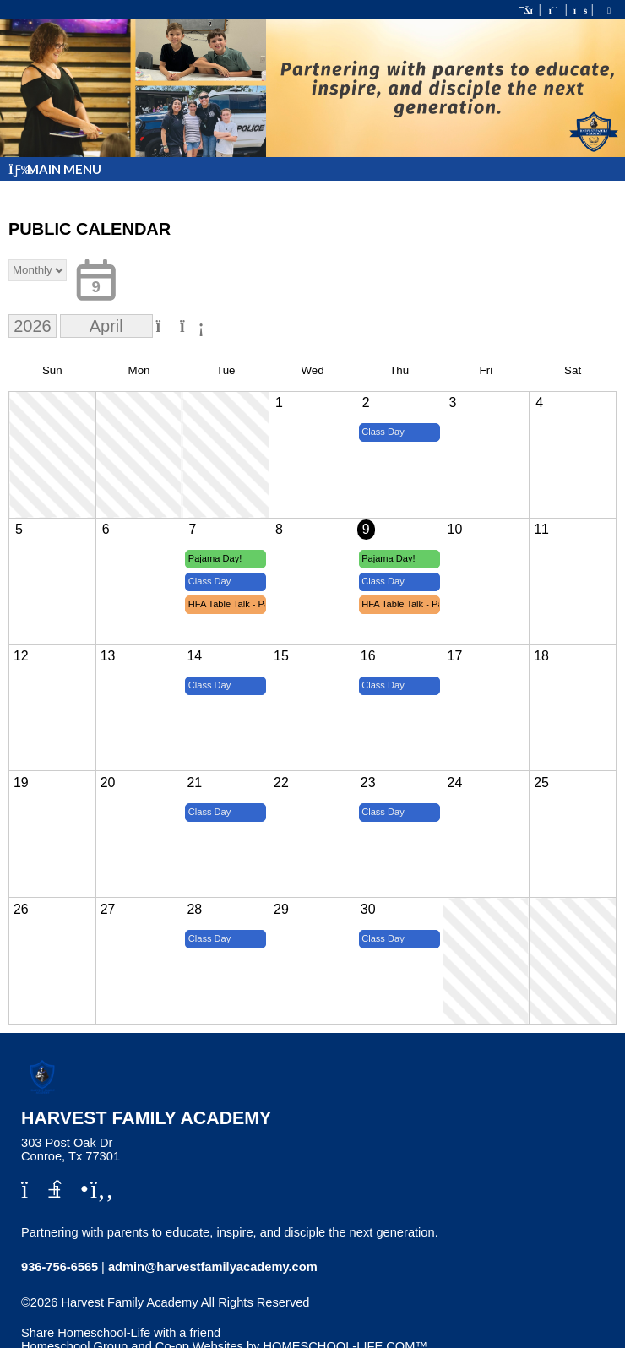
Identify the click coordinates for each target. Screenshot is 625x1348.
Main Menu (54, 169)
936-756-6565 (59, 1267)
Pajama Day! (215, 558)
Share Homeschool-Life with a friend (120, 1333)
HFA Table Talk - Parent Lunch (227, 604)
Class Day (383, 432)
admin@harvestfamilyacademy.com (213, 1267)
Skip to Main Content (91, 1316)
